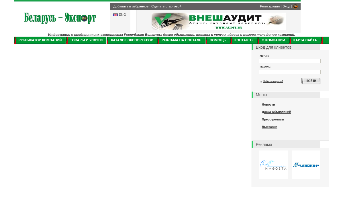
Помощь (218, 40)
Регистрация (270, 6)
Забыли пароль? (273, 81)
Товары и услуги (86, 40)
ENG (122, 15)
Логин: (264, 55)
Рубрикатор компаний (40, 40)
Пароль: (265, 66)
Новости (268, 104)
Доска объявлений (276, 112)
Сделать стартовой (166, 6)
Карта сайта (305, 40)
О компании (273, 40)
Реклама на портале (181, 40)
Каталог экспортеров (132, 40)
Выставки (269, 126)
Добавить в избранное (130, 6)
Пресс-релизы (273, 119)
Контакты (243, 40)
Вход (286, 6)
